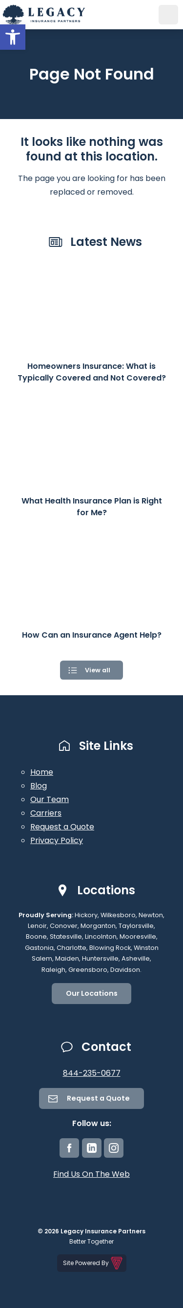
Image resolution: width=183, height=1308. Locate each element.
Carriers (45, 813)
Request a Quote (62, 826)
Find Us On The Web (91, 1174)
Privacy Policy (56, 840)
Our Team (49, 799)
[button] (12, 37)
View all (97, 670)
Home (41, 772)
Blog (38, 785)
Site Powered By (93, 1263)
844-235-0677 (92, 1073)
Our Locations (92, 993)
